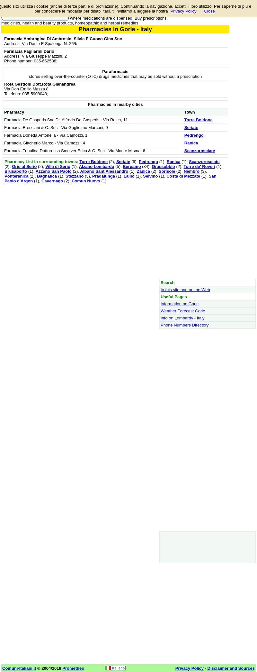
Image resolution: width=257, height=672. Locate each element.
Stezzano (75, 176)
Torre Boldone (198, 119)
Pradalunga (103, 176)
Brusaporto (15, 171)
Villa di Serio (57, 166)
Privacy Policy (184, 11)
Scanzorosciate (199, 150)
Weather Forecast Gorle (183, 310)
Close (209, 11)
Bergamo (132, 166)
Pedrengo (194, 135)
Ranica (191, 143)
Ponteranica (16, 176)
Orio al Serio (24, 166)
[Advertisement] (115, 232)
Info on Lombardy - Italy (183, 318)
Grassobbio (163, 166)
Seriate (191, 127)
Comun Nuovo (86, 181)
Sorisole (167, 171)
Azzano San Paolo (54, 171)
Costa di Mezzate (183, 176)
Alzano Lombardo (96, 166)
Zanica (143, 171)
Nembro (191, 171)
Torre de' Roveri (199, 166)
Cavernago (52, 181)
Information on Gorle (180, 303)
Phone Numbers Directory (185, 325)
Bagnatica (47, 176)
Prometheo (73, 668)
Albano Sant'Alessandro (104, 171)
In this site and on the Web (185, 289)
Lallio (129, 176)
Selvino (150, 176)
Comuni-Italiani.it (19, 668)
